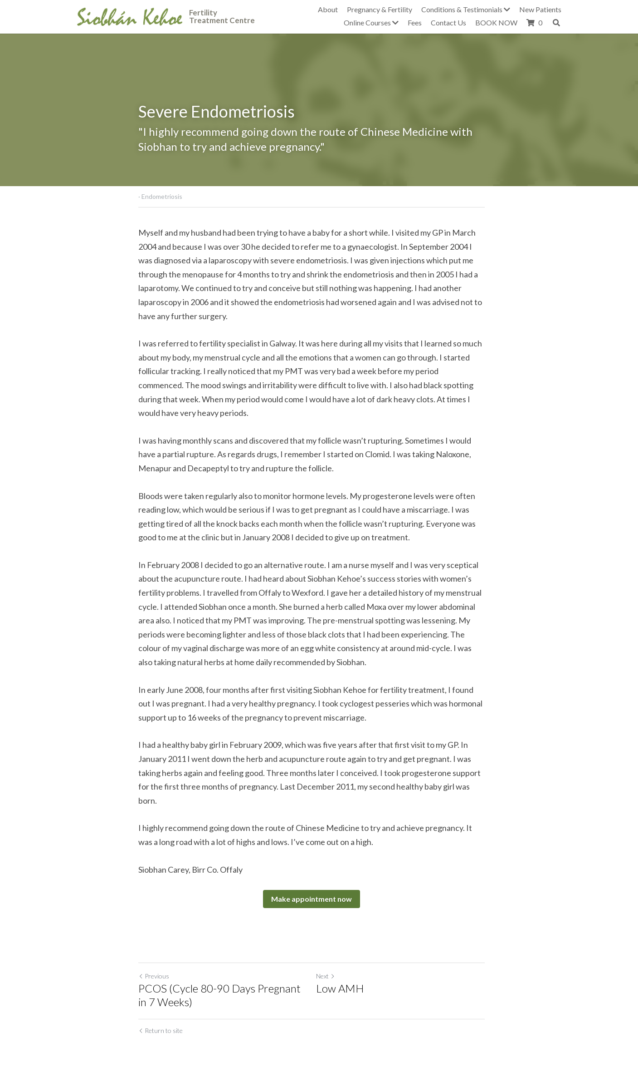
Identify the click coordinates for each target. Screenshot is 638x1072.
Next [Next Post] (333, 962)
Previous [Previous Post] (154, 962)
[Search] (556, 22)
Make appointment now (319, 885)
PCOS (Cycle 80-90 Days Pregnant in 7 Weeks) (225, 981)
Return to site (161, 1017)
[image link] (129, 15)
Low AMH (348, 974)
